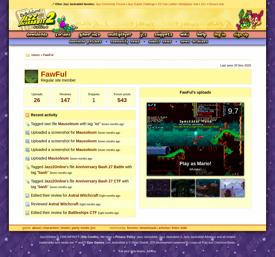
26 (37, 100)
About (36, 228)
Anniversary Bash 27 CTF (98, 181)
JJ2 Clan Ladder (167, 4)
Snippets (163, 35)
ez (97, 124)
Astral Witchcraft (83, 195)
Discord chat (216, 4)
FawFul (48, 55)
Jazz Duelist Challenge (141, 4)
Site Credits (89, 236)
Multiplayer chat (188, 4)
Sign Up (241, 35)
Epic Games (95, 242)
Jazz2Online (55, 167)
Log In (220, 35)
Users (35, 55)
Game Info (89, 35)
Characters (51, 228)
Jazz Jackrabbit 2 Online (137, 19)
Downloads (37, 35)
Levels (65, 228)
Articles (164, 228)
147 (65, 100)
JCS (143, 35)
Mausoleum (68, 124)
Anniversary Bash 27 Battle (99, 167)
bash (42, 172)
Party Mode (80, 228)
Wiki (185, 35)
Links (175, 228)
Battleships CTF (82, 212)
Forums (63, 35)
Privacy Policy (125, 236)
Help (202, 35)
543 (122, 100)
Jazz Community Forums (110, 4)
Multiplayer (119, 35)
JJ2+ (203, 4)
